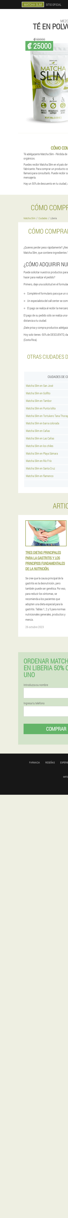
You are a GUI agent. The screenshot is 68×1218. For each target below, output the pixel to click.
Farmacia (34, 762)
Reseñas (50, 762)
